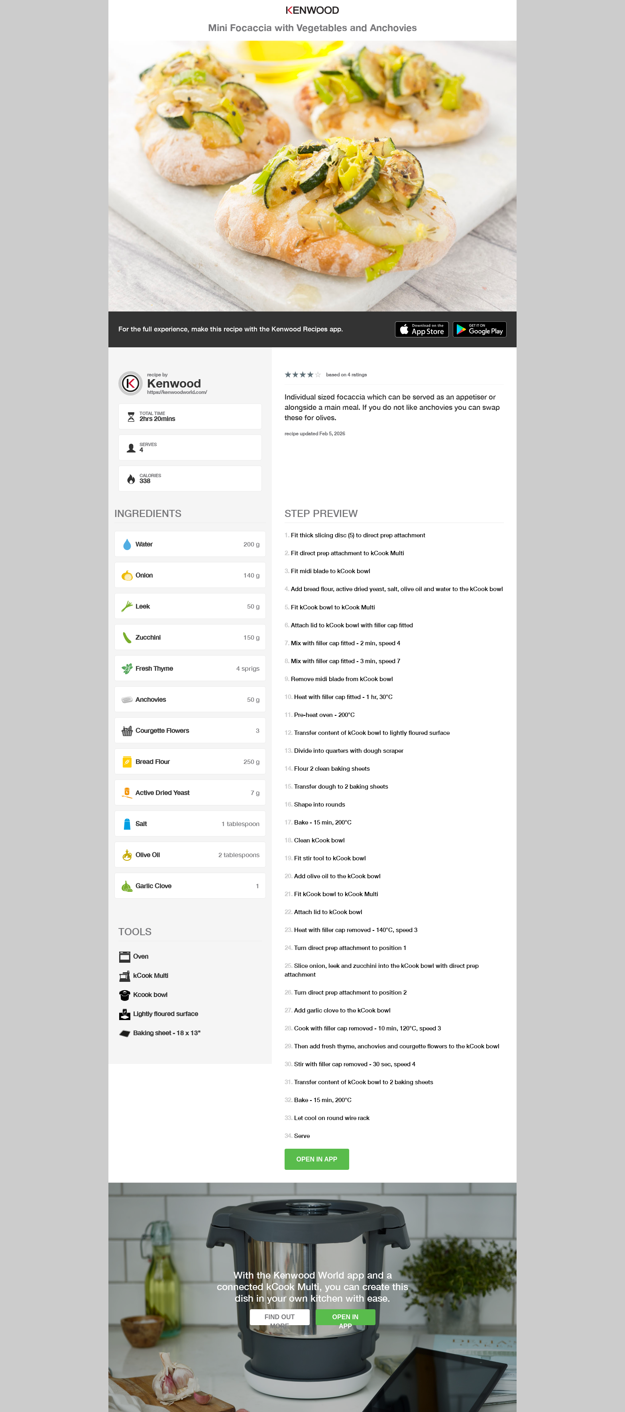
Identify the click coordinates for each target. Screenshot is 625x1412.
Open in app (317, 1159)
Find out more (280, 1319)
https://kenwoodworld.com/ (177, 392)
